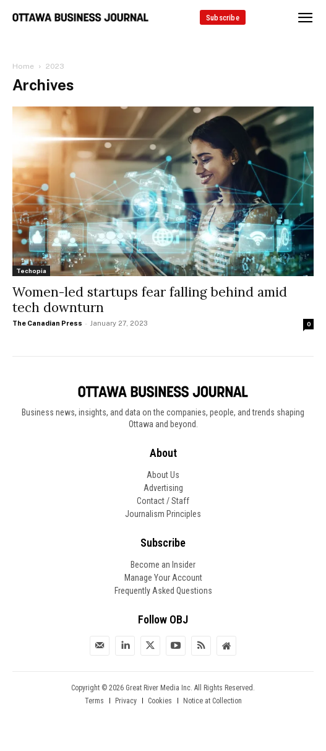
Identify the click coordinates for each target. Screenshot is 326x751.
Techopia (31, 270)
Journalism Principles (163, 514)
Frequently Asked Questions (163, 591)
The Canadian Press (47, 323)
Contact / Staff (163, 501)
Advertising (163, 488)
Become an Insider (163, 565)
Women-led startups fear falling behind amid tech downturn (149, 300)
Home (23, 66)
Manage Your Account (163, 578)
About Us (163, 475)
